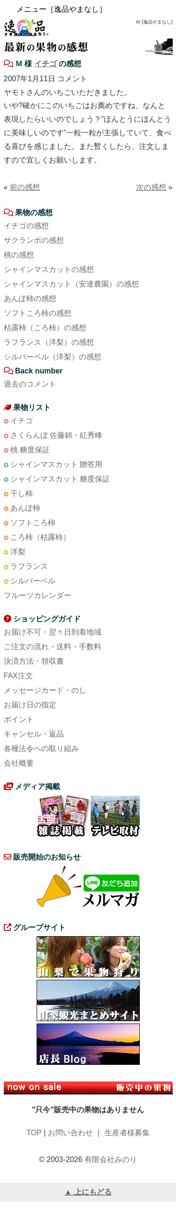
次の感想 (151, 187)
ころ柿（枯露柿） (40, 537)
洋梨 (17, 552)
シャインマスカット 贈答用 (56, 464)
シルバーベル (32, 581)
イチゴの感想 (26, 226)
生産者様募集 (127, 1133)
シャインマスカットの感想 (49, 269)
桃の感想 (19, 255)
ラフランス (29, 566)
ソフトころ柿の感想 (37, 313)
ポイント (19, 719)
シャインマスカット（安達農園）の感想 (71, 284)
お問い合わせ (70, 1133)
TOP (33, 1133)
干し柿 (21, 493)
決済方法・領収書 (34, 661)
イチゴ (45, 64)
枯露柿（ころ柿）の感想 (45, 328)
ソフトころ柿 (32, 523)
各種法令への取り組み (41, 748)
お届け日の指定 (30, 705)
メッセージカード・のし (45, 690)
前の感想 (25, 187)
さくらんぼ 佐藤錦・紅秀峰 (56, 435)
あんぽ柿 (25, 508)
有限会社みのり (110, 1159)
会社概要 (19, 763)
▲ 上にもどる (87, 1192)
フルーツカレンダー (37, 595)
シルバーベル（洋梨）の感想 (52, 357)
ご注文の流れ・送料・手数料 (52, 647)
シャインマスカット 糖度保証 (60, 479)
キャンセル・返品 (34, 734)
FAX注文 (18, 676)
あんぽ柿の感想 (30, 298)
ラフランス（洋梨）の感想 (49, 342)
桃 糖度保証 (30, 450)
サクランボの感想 (34, 240)
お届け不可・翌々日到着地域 (52, 632)
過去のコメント (30, 384)
